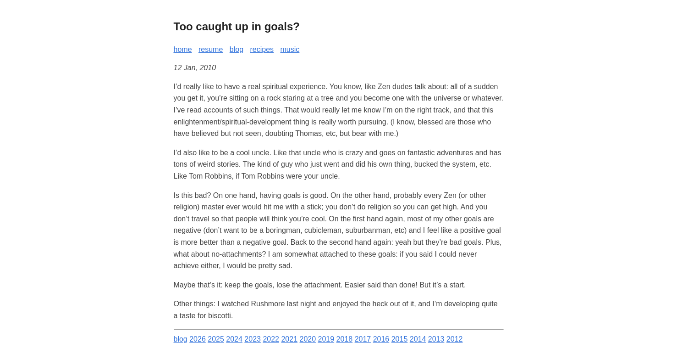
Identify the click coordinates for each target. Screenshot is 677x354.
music (290, 49)
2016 (381, 339)
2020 (307, 339)
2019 (326, 339)
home (183, 49)
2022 (271, 339)
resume (210, 49)
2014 (418, 339)
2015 (399, 339)
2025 (216, 339)
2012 (454, 339)
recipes (262, 49)
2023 (252, 339)
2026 (197, 339)
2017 (363, 339)
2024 (234, 339)
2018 (344, 339)
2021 (289, 339)
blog (236, 49)
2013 (436, 339)
